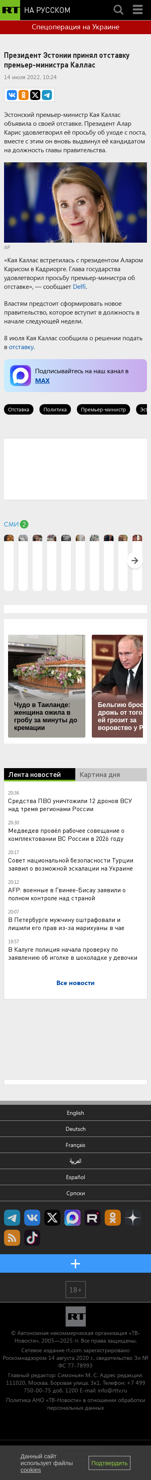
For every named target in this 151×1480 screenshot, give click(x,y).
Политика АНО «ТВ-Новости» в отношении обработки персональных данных (75, 1403)
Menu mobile (138, 3)
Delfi (79, 286)
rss (12, 1238)
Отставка (18, 409)
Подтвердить (109, 1463)
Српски (75, 1193)
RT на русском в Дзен (133, 1218)
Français (75, 1145)
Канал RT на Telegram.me (12, 1218)
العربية (75, 1161)
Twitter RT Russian (52, 1218)
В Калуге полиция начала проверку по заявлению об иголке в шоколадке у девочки (72, 953)
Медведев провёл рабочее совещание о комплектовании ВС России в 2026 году (66, 834)
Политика (55, 409)
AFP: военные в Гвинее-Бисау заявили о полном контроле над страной (67, 893)
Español (75, 1177)
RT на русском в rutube (93, 1218)
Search (118, 3)
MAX (42, 380)
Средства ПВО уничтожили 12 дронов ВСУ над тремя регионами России (70, 804)
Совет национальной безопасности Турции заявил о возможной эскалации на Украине (70, 864)
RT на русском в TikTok (32, 1238)
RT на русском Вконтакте (32, 1218)
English (75, 1112)
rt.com (74, 1350)
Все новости (75, 982)
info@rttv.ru (112, 1390)
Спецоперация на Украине (75, 26)
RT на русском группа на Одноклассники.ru (113, 1218)
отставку (21, 346)
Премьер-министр (103, 409)
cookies (31, 1469)
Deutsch (76, 1128)
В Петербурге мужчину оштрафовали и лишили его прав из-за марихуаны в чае (66, 923)
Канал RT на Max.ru (72, 1218)
